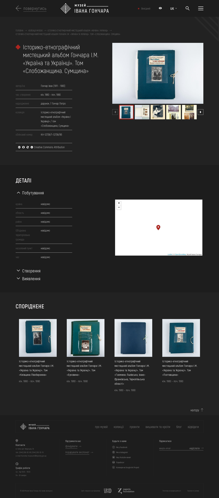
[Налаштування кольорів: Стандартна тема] (160, 8)
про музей (101, 427)
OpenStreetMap (180, 254)
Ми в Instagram (122, 452)
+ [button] (119, 203)
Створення (31, 270)
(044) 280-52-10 (38, 452)
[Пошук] (187, 8)
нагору (195, 410)
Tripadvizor (120, 462)
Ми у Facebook (121, 447)
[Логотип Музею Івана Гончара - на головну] (95, 8)
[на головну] (34, 426)
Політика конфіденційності (172, 491)
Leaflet (170, 254)
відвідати (193, 427)
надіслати (195, 448)
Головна (19, 30)
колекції (119, 427)
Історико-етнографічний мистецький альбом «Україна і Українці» (78, 30)
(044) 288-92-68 (25, 452)
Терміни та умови (193, 491)
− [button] (119, 207)
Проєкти (135, 427)
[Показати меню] (200, 8)
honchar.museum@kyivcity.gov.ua (33, 456)
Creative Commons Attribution (41, 147)
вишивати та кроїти (158, 427)
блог (179, 427)
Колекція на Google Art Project (127, 467)
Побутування (33, 192)
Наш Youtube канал (123, 457)
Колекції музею (35, 30)
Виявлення (31, 278)
